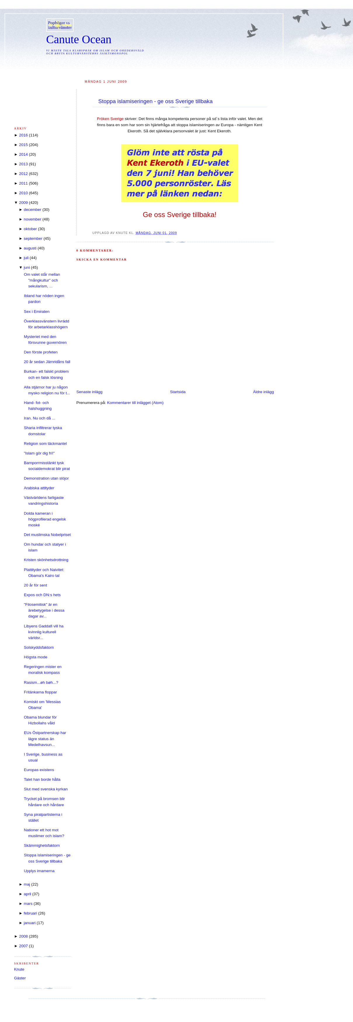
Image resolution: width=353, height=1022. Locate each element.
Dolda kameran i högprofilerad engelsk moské (45, 519)
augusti (30, 248)
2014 (23, 154)
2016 (23, 135)
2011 (23, 183)
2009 (23, 202)
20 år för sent (35, 585)
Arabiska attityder (39, 488)
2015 (23, 145)
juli (26, 258)
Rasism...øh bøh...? (41, 682)
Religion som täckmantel (45, 443)
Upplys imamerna (39, 871)
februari (30, 913)
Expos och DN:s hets (42, 595)
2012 (23, 173)
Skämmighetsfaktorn (42, 845)
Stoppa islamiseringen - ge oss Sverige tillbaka (155, 101)
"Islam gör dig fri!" (39, 453)
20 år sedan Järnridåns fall (47, 362)
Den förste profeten (41, 352)
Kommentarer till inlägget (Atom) (135, 402)
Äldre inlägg (263, 392)
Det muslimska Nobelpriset (47, 534)
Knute (19, 969)
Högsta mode (35, 657)
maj (27, 884)
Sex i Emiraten (37, 311)
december (32, 209)
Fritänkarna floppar (40, 692)
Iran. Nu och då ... (39, 418)
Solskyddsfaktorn (39, 647)
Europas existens (39, 770)
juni (27, 267)
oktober (30, 229)
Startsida (177, 392)
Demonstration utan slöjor (46, 478)
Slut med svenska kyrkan (46, 789)
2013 (23, 164)
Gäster (20, 978)
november (32, 219)
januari (30, 923)
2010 (23, 193)
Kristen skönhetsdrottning (46, 560)
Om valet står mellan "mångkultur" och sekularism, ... (42, 280)
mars (28, 903)
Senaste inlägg (89, 392)
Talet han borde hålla (42, 779)
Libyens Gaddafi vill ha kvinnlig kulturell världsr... (44, 632)
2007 (23, 946)
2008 (23, 936)
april (27, 894)
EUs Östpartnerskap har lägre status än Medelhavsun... (45, 739)
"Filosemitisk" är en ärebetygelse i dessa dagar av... (44, 610)
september (33, 238)
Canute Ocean (79, 39)
